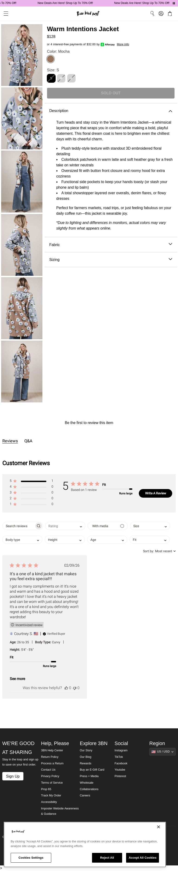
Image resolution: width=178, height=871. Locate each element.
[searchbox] (18, 526)
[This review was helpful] (66, 688)
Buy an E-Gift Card (92, 769)
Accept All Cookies (142, 857)
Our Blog (85, 757)
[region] (85, 844)
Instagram (120, 750)
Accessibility (49, 802)
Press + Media (89, 776)
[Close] (158, 827)
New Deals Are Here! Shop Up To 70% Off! (73, 3)
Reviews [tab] (10, 440)
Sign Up (12, 776)
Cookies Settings (31, 857)
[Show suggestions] (162, 751)
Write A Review (155, 493)
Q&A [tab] (28, 440)
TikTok (118, 757)
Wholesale (86, 782)
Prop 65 (46, 789)
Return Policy (49, 757)
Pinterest (120, 776)
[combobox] (65, 526)
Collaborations (89, 789)
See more (17, 679)
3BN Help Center (52, 750)
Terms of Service (52, 782)
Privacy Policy (50, 776)
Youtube (119, 769)
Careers (85, 795)
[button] (31, 482)
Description (110, 111)
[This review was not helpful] (74, 688)
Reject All (107, 857)
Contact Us (48, 769)
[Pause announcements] (174, 3)
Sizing (110, 260)
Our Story (86, 750)
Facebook (120, 763)
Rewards (85, 763)
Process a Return (52, 763)
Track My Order (51, 795)
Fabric (110, 245)
